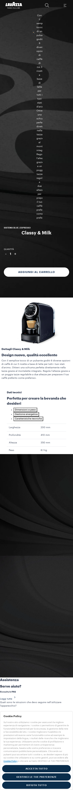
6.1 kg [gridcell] (44, 296)
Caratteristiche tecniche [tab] (28, 265)
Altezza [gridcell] (13, 289)
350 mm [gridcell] (45, 289)
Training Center (11, 698)
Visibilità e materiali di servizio (20, 691)
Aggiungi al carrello (36, 105)
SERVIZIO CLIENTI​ (19, 652)
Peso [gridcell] (11, 296)
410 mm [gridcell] (45, 281)
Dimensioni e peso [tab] (25, 256)
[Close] (1, 610)
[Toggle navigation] (65, 5)
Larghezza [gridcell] (14, 274)
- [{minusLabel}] (5, 87)
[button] (47, 5)
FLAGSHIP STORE (53, 659)
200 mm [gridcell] (45, 274)
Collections (9, 684)
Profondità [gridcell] (15, 281)
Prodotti (7, 705)
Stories (7, 695)
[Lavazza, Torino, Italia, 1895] (14, 5)
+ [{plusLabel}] (15, 87)
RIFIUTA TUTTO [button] (36, 785)
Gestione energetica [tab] (26, 260)
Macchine (8, 688)
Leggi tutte (9, 545)
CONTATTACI (13, 604)
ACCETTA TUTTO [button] (37, 769)
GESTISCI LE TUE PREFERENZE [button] (36, 777)
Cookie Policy (11, 761)
